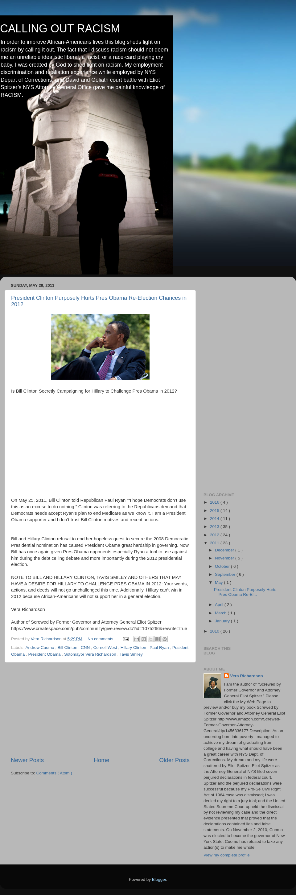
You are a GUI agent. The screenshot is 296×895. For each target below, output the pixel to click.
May (219, 582)
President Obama (45, 654)
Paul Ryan (160, 647)
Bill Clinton (68, 647)
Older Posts (174, 760)
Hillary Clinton (134, 647)
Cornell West (105, 647)
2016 (215, 502)
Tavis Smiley (131, 654)
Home (101, 760)
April (219, 604)
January (223, 621)
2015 (215, 510)
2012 (215, 535)
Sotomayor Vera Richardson (90, 654)
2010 (215, 631)
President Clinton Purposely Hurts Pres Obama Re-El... (245, 592)
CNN (86, 647)
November (225, 558)
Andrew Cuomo (41, 647)
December (225, 550)
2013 (215, 526)
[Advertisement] (100, 709)
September (225, 574)
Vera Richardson (246, 676)
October (223, 566)
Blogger (159, 879)
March (221, 613)
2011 (215, 543)
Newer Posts (27, 760)
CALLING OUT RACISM (60, 28)
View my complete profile (227, 855)
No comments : (102, 639)
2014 (215, 518)
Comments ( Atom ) (54, 773)
